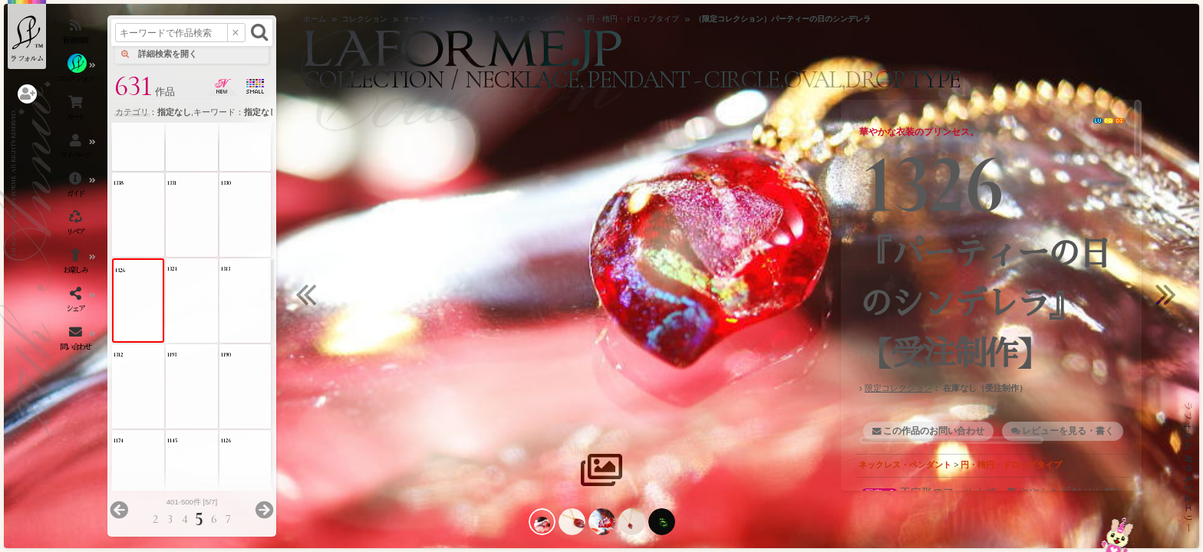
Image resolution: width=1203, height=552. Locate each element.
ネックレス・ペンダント (905, 464)
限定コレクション (898, 388)
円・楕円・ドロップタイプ (1011, 464)
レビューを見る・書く (1068, 430)
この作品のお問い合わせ (933, 430)
